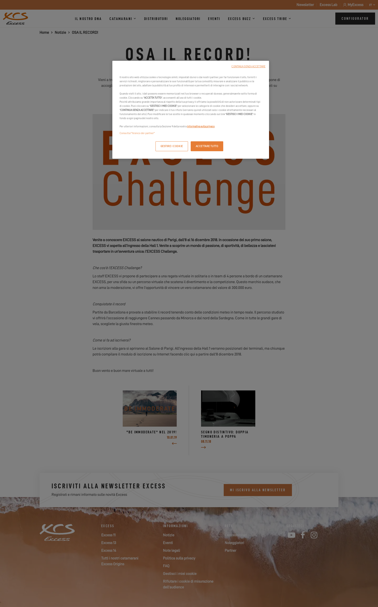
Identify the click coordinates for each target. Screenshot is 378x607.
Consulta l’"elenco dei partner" (137, 133)
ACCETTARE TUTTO (207, 146)
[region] (190, 110)
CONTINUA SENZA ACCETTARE (248, 66)
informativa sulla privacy (201, 126)
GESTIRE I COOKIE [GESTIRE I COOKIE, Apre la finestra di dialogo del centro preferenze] (172, 146)
